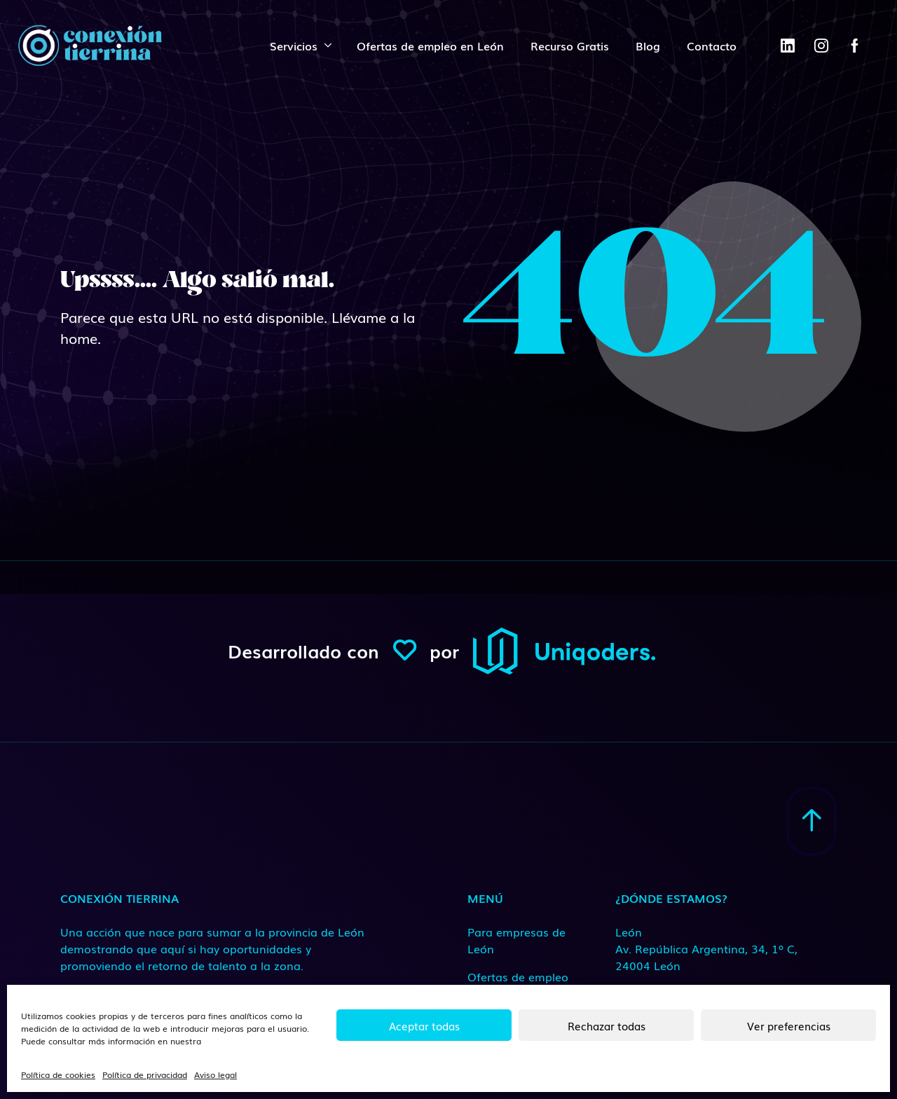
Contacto (712, 45)
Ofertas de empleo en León (430, 45)
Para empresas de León (516, 940)
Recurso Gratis (569, 45)
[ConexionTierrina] (90, 46)
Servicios (293, 45)
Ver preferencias (788, 1025)
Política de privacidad (144, 1074)
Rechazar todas (606, 1025)
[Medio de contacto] (707, 948)
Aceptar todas (424, 1025)
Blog (648, 45)
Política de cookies (58, 1074)
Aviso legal (215, 1074)
